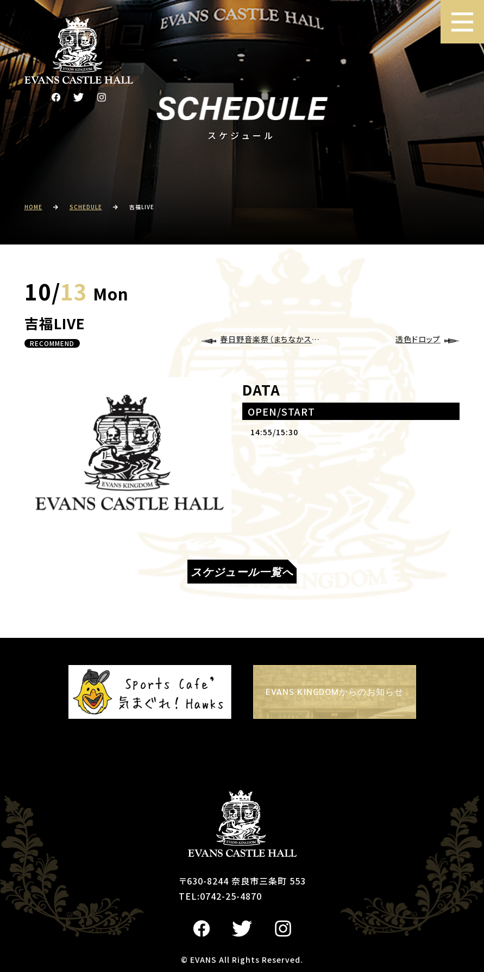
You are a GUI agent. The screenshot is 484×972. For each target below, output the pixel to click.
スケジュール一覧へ (242, 572)
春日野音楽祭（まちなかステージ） (272, 339)
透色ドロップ (418, 339)
